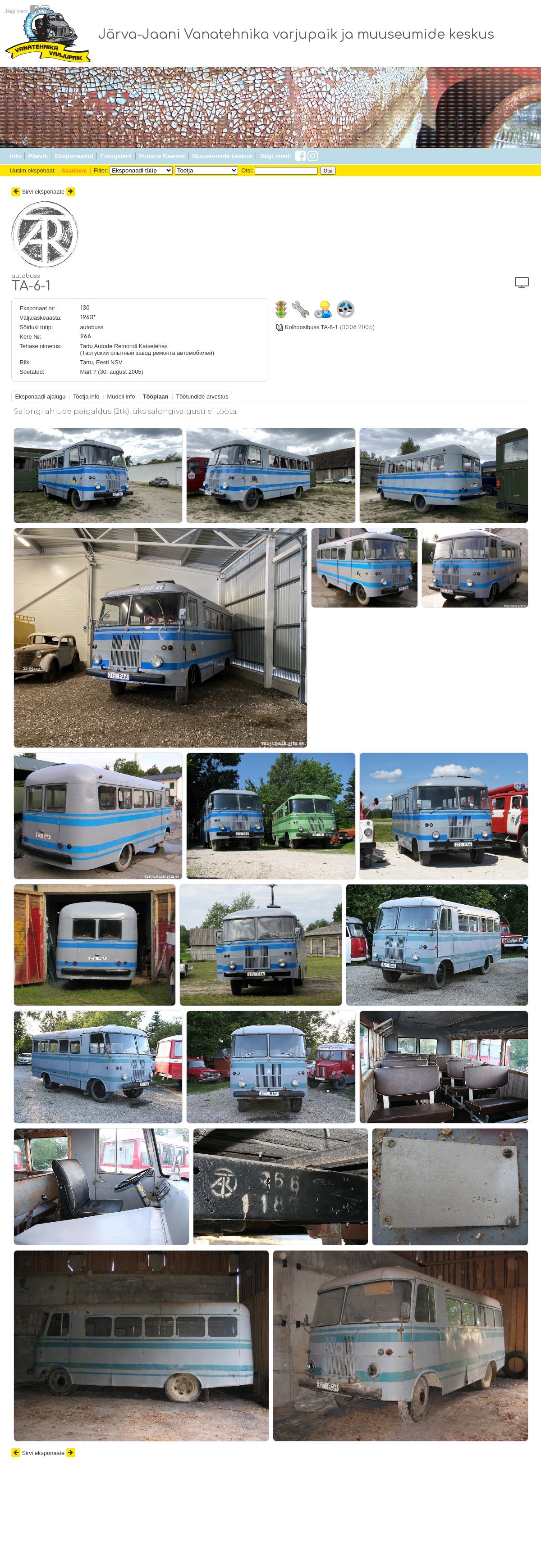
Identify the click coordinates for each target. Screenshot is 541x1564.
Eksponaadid (74, 156)
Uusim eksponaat (32, 170)
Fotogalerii (116, 156)
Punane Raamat (162, 156)
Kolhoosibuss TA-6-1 (311, 327)
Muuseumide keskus (222, 156)
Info (15, 156)
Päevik (38, 156)
